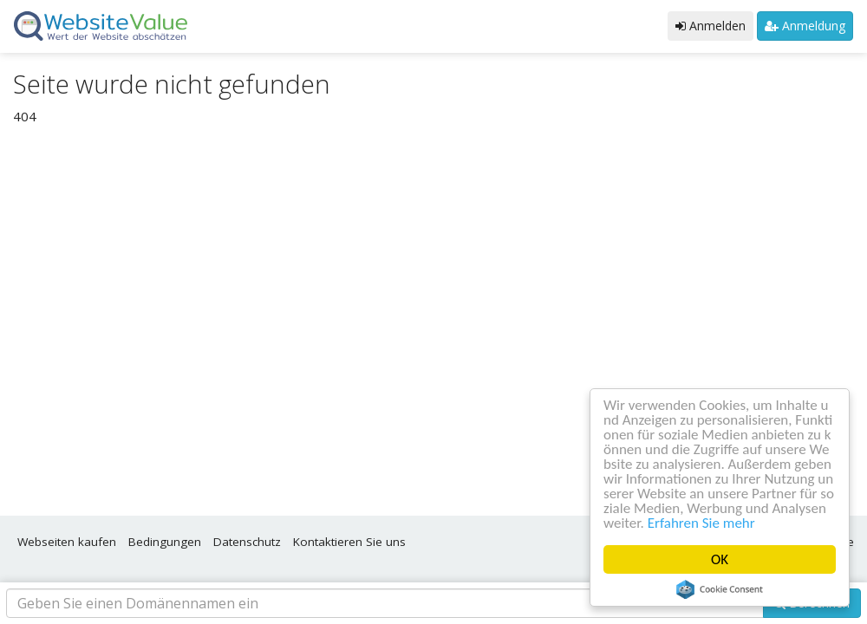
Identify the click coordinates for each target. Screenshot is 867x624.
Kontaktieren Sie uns (349, 541)
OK (719, 559)
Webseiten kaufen (66, 541)
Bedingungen (164, 541)
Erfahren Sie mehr (701, 523)
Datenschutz (247, 541)
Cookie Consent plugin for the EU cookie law (719, 589)
